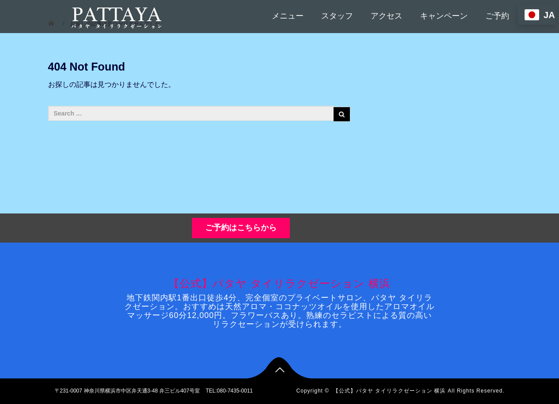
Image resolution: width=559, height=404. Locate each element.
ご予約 (497, 15)
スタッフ (337, 15)
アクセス (386, 15)
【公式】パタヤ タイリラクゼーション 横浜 (279, 283)
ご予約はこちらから (241, 227)
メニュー (288, 15)
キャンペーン (444, 15)
